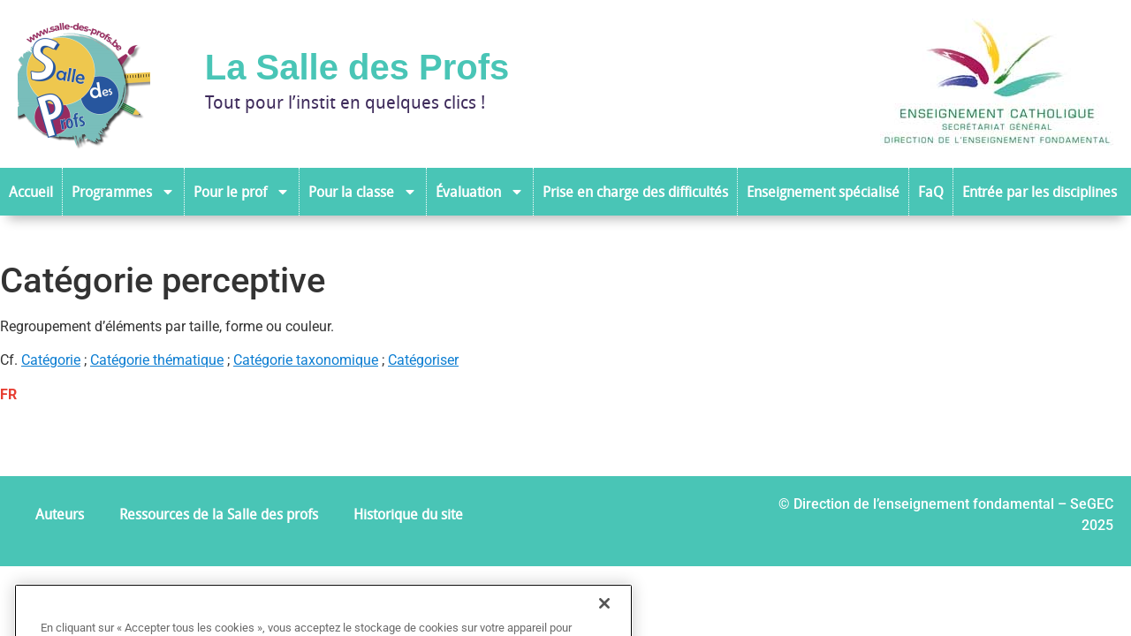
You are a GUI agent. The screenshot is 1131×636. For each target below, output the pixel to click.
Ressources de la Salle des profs (218, 514)
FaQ (931, 191)
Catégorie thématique (157, 360)
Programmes (123, 192)
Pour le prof (242, 192)
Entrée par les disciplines (1039, 191)
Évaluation (480, 192)
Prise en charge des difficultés (635, 191)
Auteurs (59, 514)
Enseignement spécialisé (823, 191)
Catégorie (50, 360)
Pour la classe (362, 192)
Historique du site (408, 514)
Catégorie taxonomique (305, 360)
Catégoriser (423, 360)
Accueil (31, 191)
